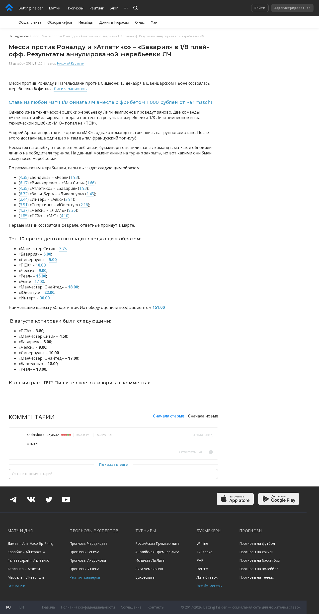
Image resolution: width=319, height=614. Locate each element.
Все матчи (16, 585)
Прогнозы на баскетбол (259, 560)
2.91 (69, 199)
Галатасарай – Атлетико (28, 560)
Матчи (54, 8)
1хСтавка (204, 551)
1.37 (23, 210)
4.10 (64, 215)
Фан (154, 22)
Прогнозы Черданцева (88, 543)
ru (8, 607)
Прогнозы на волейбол (259, 568)
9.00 (42, 270)
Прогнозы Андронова (88, 560)
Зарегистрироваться (292, 8)
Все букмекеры (209, 585)
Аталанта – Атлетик (24, 568)
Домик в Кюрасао (114, 22)
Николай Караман (70, 63)
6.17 (23, 183)
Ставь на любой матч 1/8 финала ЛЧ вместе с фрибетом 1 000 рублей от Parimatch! (110, 102)
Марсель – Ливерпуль (25, 577)
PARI (200, 560)
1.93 (74, 177)
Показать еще (113, 464)
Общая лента (29, 22)
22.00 (49, 292)
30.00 (45, 298)
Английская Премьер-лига (157, 551)
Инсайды (85, 22)
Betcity (202, 568)
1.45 (90, 194)
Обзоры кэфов (59, 22)
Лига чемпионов (149, 568)
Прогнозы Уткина (84, 568)
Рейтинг (96, 8)
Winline (202, 543)
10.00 (41, 265)
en (21, 607)
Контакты (156, 607)
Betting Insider (30, 8)
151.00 (159, 307)
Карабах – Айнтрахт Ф (26, 551)
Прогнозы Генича (84, 551)
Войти (259, 8)
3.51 (23, 204)
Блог (114, 8)
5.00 (47, 254)
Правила (47, 607)
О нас (140, 22)
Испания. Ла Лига (149, 560)
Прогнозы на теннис (256, 577)
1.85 (23, 215)
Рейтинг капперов (85, 577)
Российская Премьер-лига (157, 543)
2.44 (23, 199)
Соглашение (131, 607)
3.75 (63, 248)
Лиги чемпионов (70, 88)
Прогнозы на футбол (257, 543)
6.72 (23, 194)
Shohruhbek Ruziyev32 (43, 435)
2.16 (84, 204)
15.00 (41, 276)
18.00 (73, 287)
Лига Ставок (207, 577)
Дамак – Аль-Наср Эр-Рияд (30, 543)
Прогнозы (74, 8)
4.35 (23, 177)
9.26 (72, 210)
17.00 (39, 281)
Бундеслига (145, 577)
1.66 (90, 183)
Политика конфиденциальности (88, 607)
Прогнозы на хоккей (256, 551)
